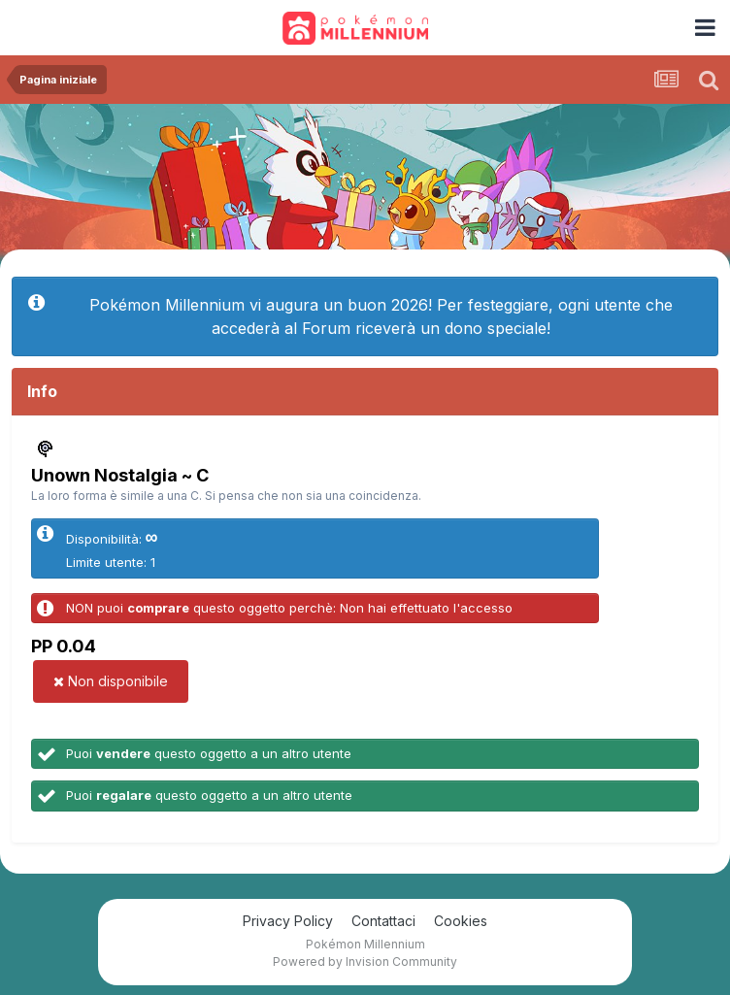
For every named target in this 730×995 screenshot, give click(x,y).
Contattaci (383, 920)
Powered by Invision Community (365, 961)
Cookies (460, 920)
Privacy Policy (288, 920)
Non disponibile (110, 681)
